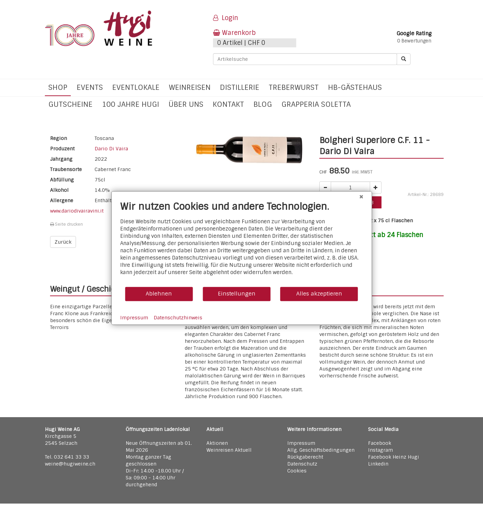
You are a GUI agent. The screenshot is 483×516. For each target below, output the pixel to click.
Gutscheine (70, 104)
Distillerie (239, 87)
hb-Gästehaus (355, 87)
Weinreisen (190, 87)
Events (90, 87)
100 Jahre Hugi (130, 104)
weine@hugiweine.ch (70, 464)
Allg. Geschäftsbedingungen (321, 450)
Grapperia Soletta (316, 104)
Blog (262, 104)
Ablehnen (159, 293)
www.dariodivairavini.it (77, 211)
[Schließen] (361, 196)
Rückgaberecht (305, 457)
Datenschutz (302, 464)
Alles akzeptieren (319, 293)
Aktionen (217, 443)
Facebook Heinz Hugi (393, 457)
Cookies (297, 471)
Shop (57, 87)
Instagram (380, 450)
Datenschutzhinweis (178, 318)
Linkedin (378, 464)
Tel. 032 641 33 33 (67, 457)
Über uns (185, 104)
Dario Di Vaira (111, 149)
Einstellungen (236, 293)
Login (225, 18)
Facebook (379, 443)
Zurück (63, 242)
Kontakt (228, 104)
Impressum (301, 443)
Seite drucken (66, 224)
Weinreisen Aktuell (229, 450)
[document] (241, 243)
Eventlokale (136, 87)
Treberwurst (294, 87)
